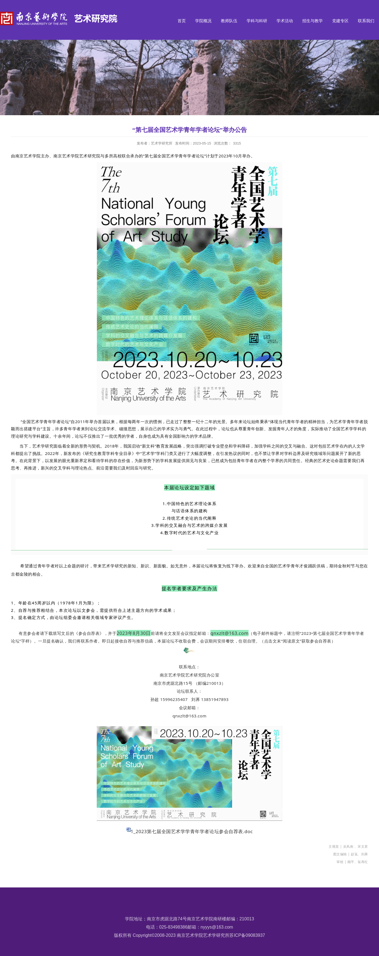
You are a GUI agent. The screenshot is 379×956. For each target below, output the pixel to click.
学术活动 (285, 20)
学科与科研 (257, 20)
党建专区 (340, 20)
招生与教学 (312, 20)
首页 (182, 20)
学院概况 (203, 20)
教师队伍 (229, 20)
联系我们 (366, 20)
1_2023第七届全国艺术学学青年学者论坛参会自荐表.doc (192, 831)
